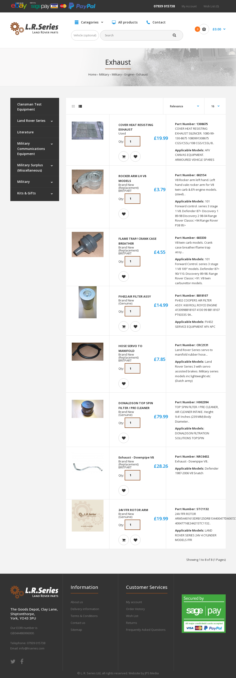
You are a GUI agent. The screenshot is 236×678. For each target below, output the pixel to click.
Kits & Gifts (26, 193)
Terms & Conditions (84, 616)
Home (92, 74)
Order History (135, 609)
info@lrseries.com (31, 648)
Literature (25, 132)
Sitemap (76, 630)
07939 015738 (164, 6)
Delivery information (85, 609)
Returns (131, 623)
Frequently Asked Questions (146, 630)
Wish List (132, 616)
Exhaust (142, 74)
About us (77, 602)
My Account (189, 6)
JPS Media (152, 673)
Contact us (78, 623)
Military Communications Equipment (31, 148)
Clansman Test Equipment (29, 106)
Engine (129, 74)
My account (134, 602)
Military (104, 74)
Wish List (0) (211, 6)
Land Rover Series (31, 120)
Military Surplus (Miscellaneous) (30, 167)
